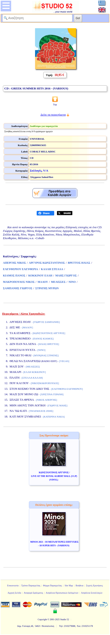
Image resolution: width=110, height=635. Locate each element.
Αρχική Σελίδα (14, 593)
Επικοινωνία (13, 585)
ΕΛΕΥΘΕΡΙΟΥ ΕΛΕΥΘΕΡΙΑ (20, 269)
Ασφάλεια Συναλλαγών (91, 593)
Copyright (42, 619)
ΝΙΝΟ (72, 281)
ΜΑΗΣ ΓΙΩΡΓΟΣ (66, 275)
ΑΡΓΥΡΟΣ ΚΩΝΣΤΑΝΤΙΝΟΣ (47, 262)
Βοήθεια (79, 585)
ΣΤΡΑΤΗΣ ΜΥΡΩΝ (47, 288)
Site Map (69, 585)
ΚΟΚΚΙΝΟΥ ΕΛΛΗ (40, 275)
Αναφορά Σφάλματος (33, 593)
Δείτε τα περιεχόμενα (53, 114)
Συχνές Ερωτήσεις (94, 585)
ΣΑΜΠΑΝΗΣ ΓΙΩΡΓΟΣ (17, 288)
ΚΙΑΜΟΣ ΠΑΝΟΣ (14, 275)
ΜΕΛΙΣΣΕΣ (58, 281)
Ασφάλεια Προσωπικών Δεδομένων (62, 593)
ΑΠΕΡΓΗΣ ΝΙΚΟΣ (14, 262)
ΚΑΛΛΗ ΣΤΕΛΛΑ (52, 269)
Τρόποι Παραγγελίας (30, 585)
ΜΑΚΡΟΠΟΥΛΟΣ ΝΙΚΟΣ (19, 281)
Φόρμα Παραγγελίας (52, 585)
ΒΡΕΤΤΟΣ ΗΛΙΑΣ (79, 262)
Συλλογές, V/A (39, 170)
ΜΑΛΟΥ (43, 281)
